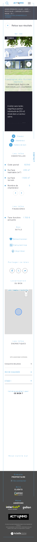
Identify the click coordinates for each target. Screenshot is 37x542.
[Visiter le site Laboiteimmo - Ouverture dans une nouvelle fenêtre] (18, 536)
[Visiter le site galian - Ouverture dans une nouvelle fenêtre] (27, 507)
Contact (34, 157)
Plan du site (18, 527)
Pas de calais (9, 11)
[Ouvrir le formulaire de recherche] (7, 3)
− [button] (26, 295)
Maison (7, 13)
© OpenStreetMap (23, 290)
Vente (27, 9)
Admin (9, 528)
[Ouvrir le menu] (29, 3)
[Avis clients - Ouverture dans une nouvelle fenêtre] (18, 493)
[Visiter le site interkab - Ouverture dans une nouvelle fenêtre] (13, 508)
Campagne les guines (22, 11)
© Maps (15, 290)
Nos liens (13, 528)
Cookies (27, 528)
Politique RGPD (21, 528)
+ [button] (26, 292)
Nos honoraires (10, 527)
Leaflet (9, 290)
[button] (28, 64)
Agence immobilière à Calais (14, 9)
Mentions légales (26, 527)
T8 (11, 13)
